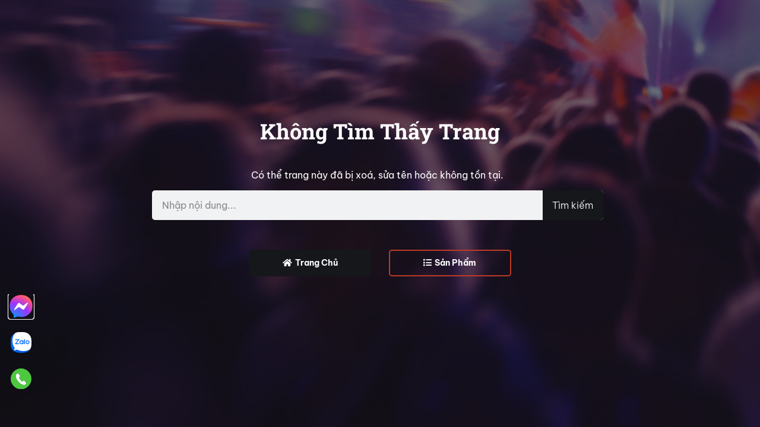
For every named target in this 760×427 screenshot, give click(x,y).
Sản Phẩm (449, 262)
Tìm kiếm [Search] (572, 205)
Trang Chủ (310, 262)
